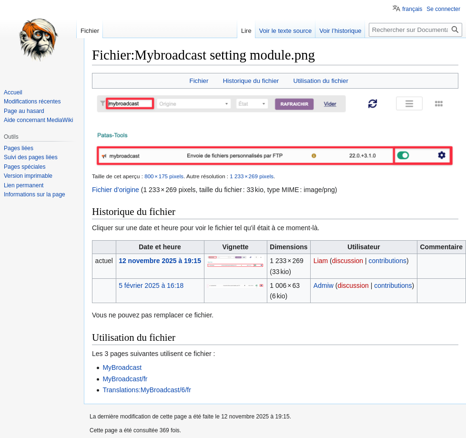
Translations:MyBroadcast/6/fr (146, 390)
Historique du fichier (251, 80)
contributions (387, 261)
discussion (347, 261)
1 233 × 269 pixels (252, 176)
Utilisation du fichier (321, 80)
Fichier (199, 80)
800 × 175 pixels (163, 176)
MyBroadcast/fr (124, 379)
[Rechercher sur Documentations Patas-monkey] (415, 30)
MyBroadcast (122, 367)
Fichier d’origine (115, 190)
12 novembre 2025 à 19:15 (160, 261)
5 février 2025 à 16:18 (151, 285)
